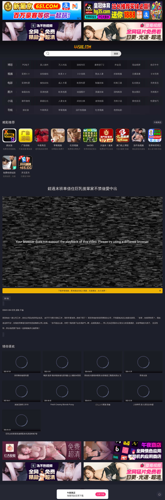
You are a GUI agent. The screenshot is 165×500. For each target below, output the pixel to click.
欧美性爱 (81, 82)
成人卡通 (62, 82)
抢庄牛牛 (154, 64)
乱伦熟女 (136, 82)
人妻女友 (62, 100)
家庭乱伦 (44, 100)
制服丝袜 (99, 82)
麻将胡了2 (99, 64)
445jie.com (82, 47)
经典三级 (118, 82)
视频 (10, 73)
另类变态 (154, 82)
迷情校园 (99, 100)
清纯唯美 (118, 91)
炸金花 (118, 64)
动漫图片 (81, 91)
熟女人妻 (99, 73)
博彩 (10, 64)
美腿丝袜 (99, 91)
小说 (10, 101)
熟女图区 (136, 91)
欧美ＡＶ (62, 73)
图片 (10, 92)
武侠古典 (81, 100)
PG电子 (25, 64)
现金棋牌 (136, 64)
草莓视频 (62, 110)
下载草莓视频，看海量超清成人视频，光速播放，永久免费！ (109, 290)
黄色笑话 (136, 100)
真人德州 (44, 64)
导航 (10, 110)
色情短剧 (118, 110)
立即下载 (100, 494)
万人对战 (62, 64)
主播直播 (136, 73)
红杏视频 (99, 110)
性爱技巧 (154, 100)
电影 (10, 82)
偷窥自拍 (26, 91)
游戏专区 (81, 64)
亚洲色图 (44, 91)
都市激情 (26, 100)
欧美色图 (62, 91)
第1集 (6, 298)
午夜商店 (44, 110)
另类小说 (118, 100)
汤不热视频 (81, 110)
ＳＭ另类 (154, 73)
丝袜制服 (118, 73)
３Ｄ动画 (81, 73)
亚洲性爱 (26, 82)
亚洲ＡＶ (26, 73)
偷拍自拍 (44, 82)
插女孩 (26, 110)
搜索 (116, 53)
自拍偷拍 (44, 73)
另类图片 (154, 91)
